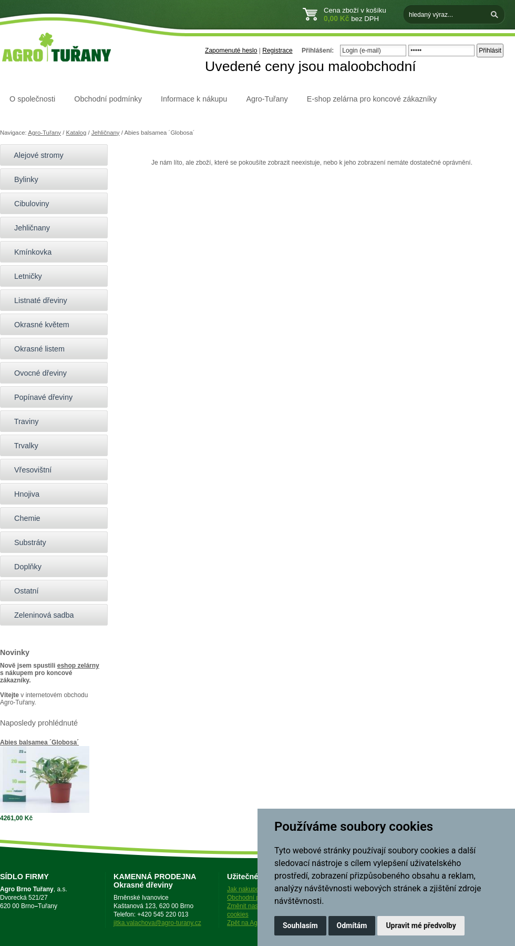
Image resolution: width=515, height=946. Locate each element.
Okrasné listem (35, 349)
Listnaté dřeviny (36, 300)
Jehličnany (105, 132)
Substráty (25, 542)
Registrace (277, 50)
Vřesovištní (28, 470)
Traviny (21, 421)
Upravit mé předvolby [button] (421, 925)
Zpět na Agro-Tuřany (256, 923)
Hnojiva (22, 494)
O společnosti (32, 99)
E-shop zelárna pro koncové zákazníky (372, 99)
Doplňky (23, 566)
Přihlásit (490, 50)
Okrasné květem (37, 324)
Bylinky (21, 179)
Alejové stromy (34, 155)
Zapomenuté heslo (231, 50)
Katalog (76, 132)
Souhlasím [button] (300, 925)
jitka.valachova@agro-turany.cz (157, 923)
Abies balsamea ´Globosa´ (39, 742)
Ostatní (21, 591)
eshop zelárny (78, 665)
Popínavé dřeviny (39, 397)
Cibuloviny (27, 203)
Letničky (23, 276)
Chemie (22, 518)
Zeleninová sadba (39, 615)
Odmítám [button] (352, 925)
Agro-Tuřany (266, 99)
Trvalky (21, 445)
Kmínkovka (28, 252)
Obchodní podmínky (108, 99)
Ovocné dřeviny (36, 373)
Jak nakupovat (247, 889)
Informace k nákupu (194, 99)
